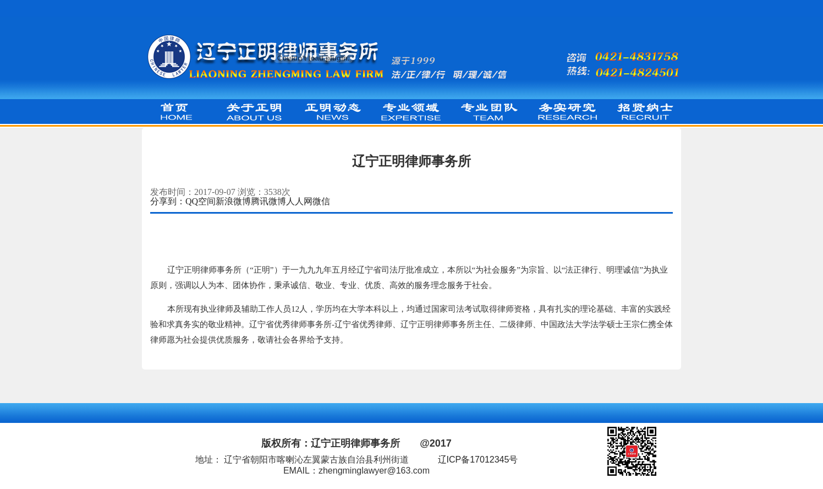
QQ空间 (200, 201)
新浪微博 (233, 201)
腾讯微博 (268, 201)
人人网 (299, 201)
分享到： (167, 201)
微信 (321, 201)
